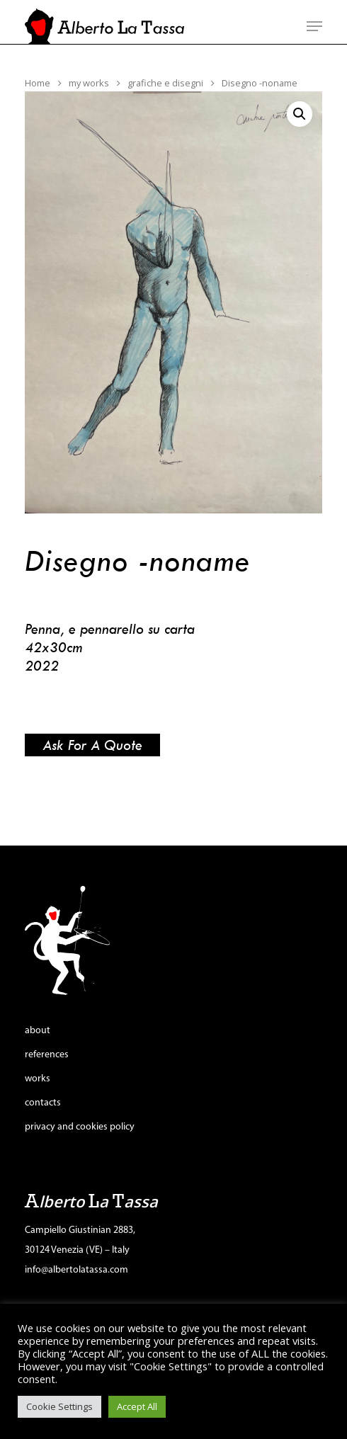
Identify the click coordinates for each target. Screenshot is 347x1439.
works (37, 1079)
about (37, 1030)
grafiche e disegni (165, 82)
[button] (299, 114)
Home (37, 82)
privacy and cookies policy (80, 1127)
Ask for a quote (92, 744)
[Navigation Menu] (314, 26)
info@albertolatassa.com (76, 1270)
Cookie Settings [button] (59, 1406)
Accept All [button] (137, 1406)
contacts (43, 1103)
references (47, 1055)
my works (89, 82)
